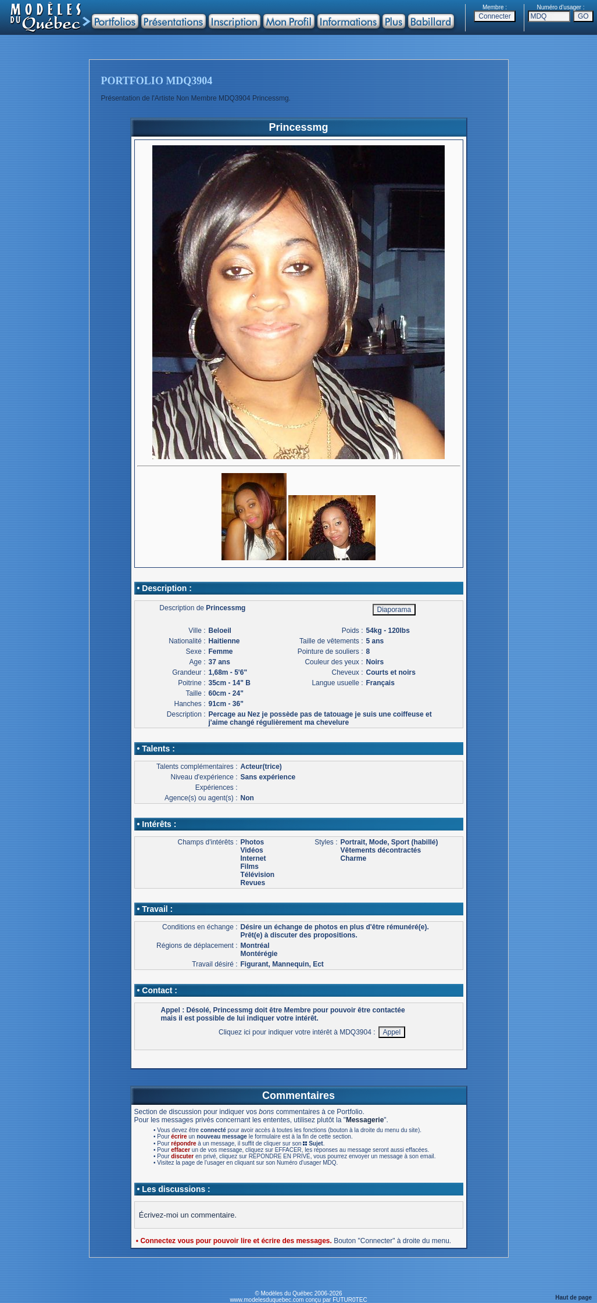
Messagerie (365, 1120)
